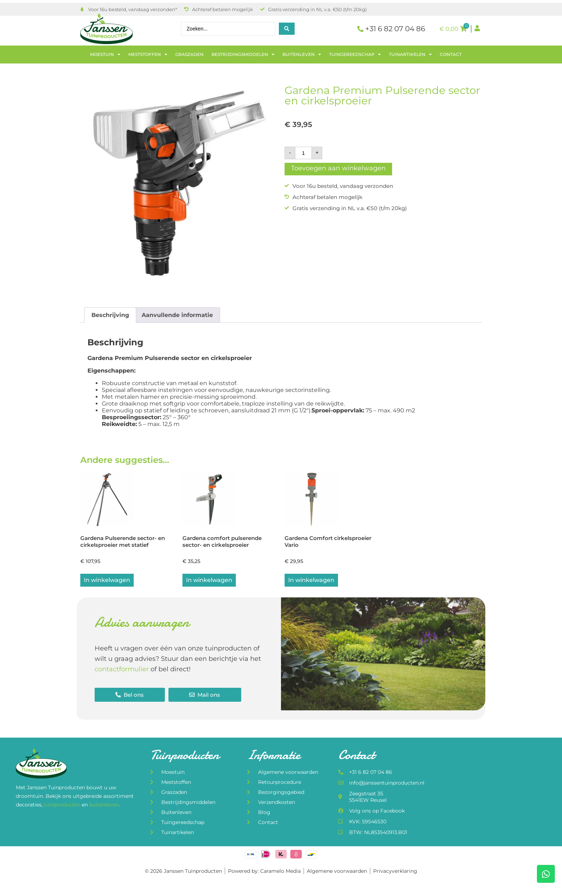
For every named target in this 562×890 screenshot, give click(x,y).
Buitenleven (301, 54)
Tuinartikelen (410, 54)
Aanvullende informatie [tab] (177, 315)
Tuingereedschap (355, 54)
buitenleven (104, 805)
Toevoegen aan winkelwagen (338, 168)
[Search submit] (287, 29)
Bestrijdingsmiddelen (243, 54)
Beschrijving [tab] (110, 315)
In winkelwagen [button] (107, 580)
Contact (451, 54)
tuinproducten (63, 805)
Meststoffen (147, 54)
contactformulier (122, 669)
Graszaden (189, 54)
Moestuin (105, 54)
